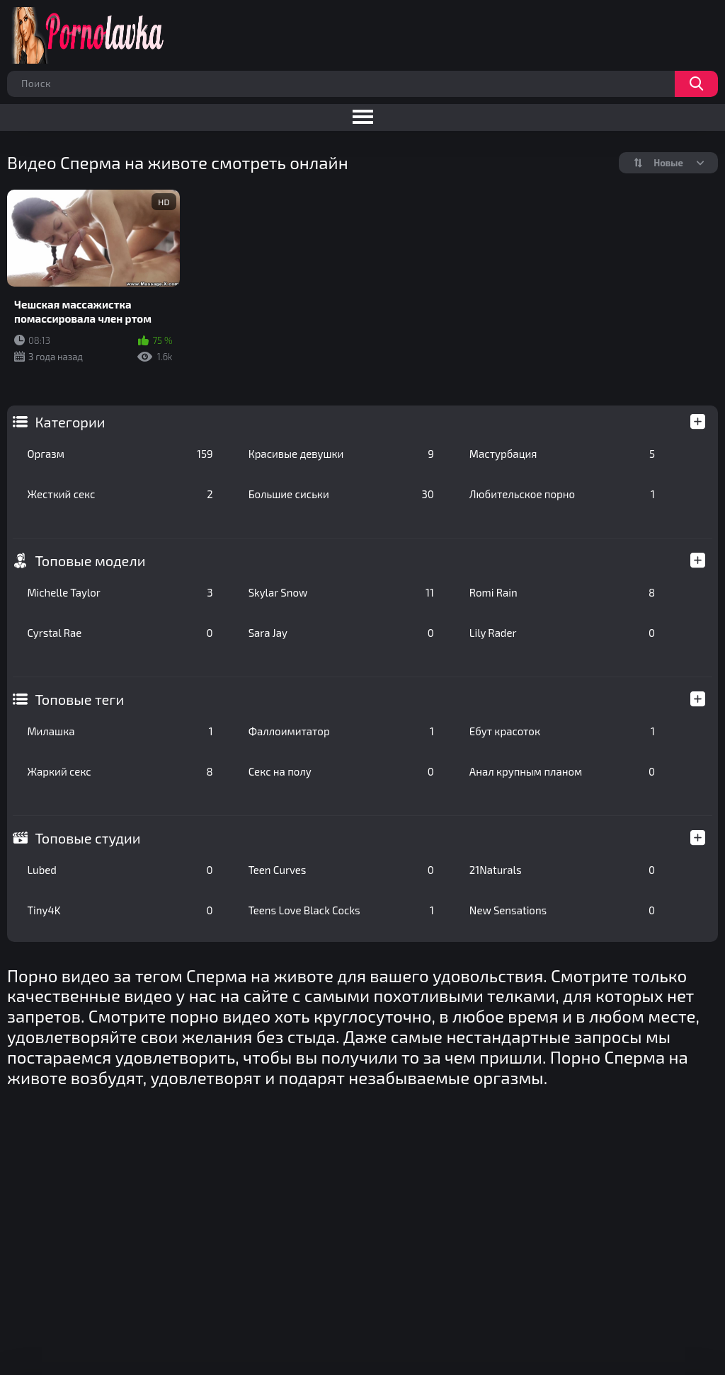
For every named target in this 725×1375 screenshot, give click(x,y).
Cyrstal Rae (119, 632)
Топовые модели (90, 560)
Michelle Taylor (119, 592)
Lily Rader (562, 632)
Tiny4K (119, 910)
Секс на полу (341, 771)
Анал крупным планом (562, 771)
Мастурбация (562, 453)
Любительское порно (562, 494)
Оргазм (119, 453)
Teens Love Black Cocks (341, 910)
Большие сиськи (341, 494)
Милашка (119, 731)
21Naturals (562, 869)
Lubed (119, 869)
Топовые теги (79, 699)
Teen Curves (341, 869)
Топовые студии (87, 837)
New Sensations (562, 910)
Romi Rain (562, 592)
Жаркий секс (119, 771)
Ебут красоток (562, 731)
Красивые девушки (341, 453)
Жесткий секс (119, 494)
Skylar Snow (341, 592)
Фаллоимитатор (341, 731)
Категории (70, 421)
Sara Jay (341, 632)
